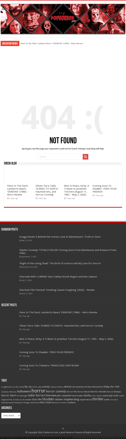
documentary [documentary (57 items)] (78, 387)
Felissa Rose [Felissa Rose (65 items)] (97, 387)
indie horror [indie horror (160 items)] (36, 395)
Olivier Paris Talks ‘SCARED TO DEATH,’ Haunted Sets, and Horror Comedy (47, 190)
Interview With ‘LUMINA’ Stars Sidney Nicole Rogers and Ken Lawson (58, 276)
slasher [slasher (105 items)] (59, 399)
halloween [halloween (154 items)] (24, 391)
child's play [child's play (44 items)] (36, 387)
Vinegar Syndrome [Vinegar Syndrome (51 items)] (31, 402)
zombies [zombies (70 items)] (71, 402)
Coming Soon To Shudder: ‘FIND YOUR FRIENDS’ (104, 188)
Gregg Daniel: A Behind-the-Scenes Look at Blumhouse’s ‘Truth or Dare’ (60, 236)
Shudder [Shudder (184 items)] (48, 399)
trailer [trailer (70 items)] (107, 399)
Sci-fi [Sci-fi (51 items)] (22, 399)
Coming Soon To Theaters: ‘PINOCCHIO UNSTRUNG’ (49, 365)
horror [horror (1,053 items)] (38, 391)
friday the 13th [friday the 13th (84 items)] (111, 386)
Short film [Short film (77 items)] (37, 399)
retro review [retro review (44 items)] (97, 396)
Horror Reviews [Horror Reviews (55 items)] (114, 392)
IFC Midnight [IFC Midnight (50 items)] (22, 396)
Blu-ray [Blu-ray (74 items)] (28, 386)
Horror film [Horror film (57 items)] (72, 392)
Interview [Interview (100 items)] (50, 395)
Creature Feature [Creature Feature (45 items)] (57, 387)
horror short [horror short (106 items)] (8, 395)
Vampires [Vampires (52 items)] (18, 402)
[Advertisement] (63, 71)
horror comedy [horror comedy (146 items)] (56, 391)
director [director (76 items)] (68, 386)
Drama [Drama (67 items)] (88, 387)
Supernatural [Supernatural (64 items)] (86, 399)
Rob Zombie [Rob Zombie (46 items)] (14, 400)
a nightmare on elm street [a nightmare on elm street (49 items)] (12, 387)
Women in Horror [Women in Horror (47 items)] (59, 403)
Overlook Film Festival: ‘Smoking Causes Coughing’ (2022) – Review (56, 289)
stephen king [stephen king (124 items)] (71, 399)
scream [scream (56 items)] (28, 399)
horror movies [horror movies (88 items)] (98, 391)
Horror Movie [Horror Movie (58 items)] (83, 392)
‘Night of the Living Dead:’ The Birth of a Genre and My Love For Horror (60, 263)
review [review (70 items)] (105, 395)
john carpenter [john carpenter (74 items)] (64, 395)
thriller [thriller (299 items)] (98, 399)
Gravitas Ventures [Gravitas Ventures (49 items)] (9, 392)
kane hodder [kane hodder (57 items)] (77, 396)
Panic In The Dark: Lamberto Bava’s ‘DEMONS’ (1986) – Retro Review (52, 43)
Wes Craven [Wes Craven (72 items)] (46, 402)
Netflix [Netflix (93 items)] (87, 395)
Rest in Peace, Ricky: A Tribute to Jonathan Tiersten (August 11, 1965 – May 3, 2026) (76, 190)
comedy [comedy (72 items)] (46, 386)
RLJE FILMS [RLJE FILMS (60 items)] (113, 395)
